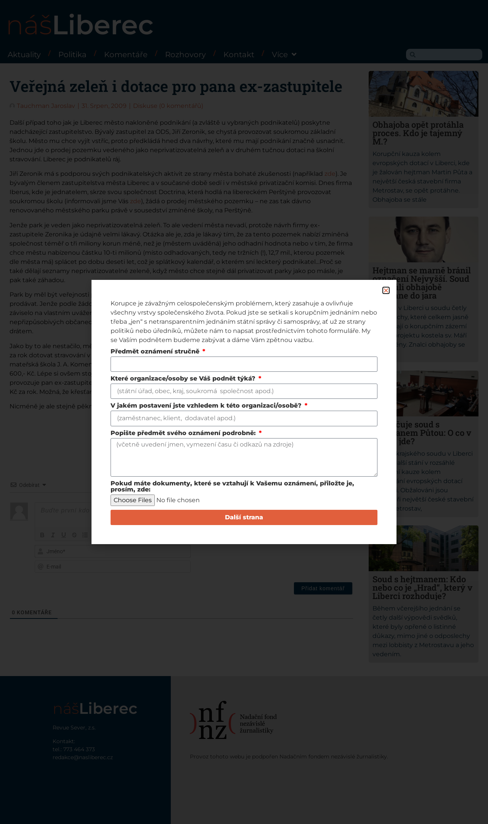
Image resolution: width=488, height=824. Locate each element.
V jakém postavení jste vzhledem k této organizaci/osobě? (207, 406)
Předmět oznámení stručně (156, 352)
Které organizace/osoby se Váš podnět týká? (184, 379)
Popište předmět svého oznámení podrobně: (184, 433)
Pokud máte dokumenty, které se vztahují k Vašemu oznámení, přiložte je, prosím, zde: (232, 486)
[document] (244, 412)
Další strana (244, 517)
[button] (386, 290)
